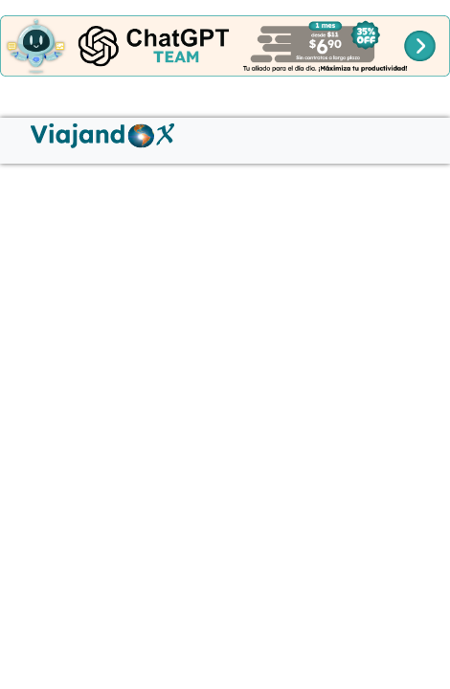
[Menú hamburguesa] (23, 125)
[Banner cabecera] (225, 44)
